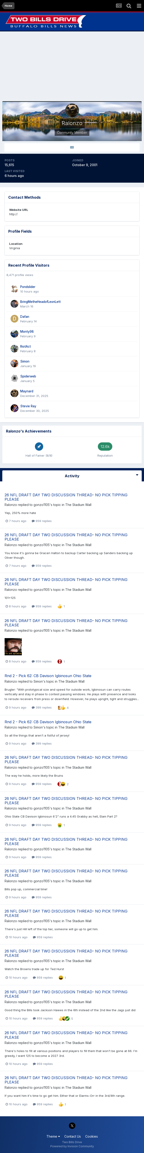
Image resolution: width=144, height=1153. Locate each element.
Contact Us (72, 1136)
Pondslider (27, 287)
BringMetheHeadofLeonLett (40, 302)
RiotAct (25, 346)
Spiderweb (28, 376)
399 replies (42, 707)
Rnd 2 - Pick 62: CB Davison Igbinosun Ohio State (48, 675)
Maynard (26, 391)
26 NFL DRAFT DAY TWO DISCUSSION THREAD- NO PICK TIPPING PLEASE (66, 497)
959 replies (42, 521)
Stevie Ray (28, 406)
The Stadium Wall (78, 505)
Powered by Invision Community (72, 1146)
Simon (24, 361)
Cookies (91, 1136)
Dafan (24, 316)
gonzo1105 (42, 505)
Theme (53, 1136)
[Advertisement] (72, 66)
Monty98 (27, 331)
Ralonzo (11, 505)
